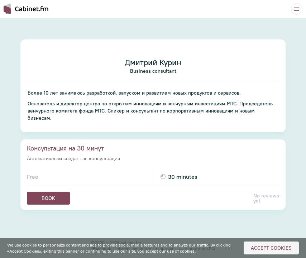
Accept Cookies (271, 248)
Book (48, 198)
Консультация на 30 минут (65, 148)
